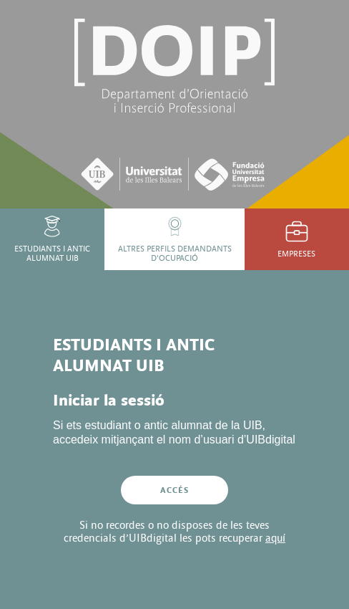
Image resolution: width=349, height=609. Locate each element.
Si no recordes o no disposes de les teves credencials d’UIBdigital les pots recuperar (174, 532)
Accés (175, 490)
